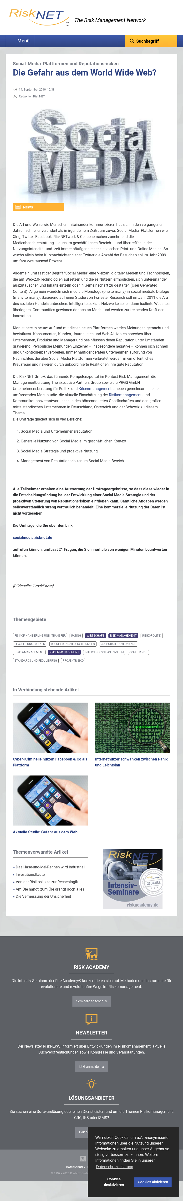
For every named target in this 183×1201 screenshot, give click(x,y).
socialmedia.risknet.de (32, 545)
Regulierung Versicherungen (73, 651)
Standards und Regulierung (36, 668)
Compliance (138, 659)
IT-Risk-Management (29, 659)
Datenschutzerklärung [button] (114, 1167)
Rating (76, 643)
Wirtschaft (95, 643)
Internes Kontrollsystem (104, 659)
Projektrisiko (73, 668)
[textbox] (151, 41)
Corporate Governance (118, 651)
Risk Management (123, 643)
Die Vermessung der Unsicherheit (42, 904)
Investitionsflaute (29, 882)
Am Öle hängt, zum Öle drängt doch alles (48, 896)
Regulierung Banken (30, 651)
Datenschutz (74, 1174)
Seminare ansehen (89, 1008)
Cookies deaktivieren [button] (114, 1182)
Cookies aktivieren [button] (153, 1182)
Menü (23, 41)
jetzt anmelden (90, 1074)
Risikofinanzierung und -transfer (40, 643)
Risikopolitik (151, 643)
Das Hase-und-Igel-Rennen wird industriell (49, 874)
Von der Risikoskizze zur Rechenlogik (45, 889)
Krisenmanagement (64, 659)
